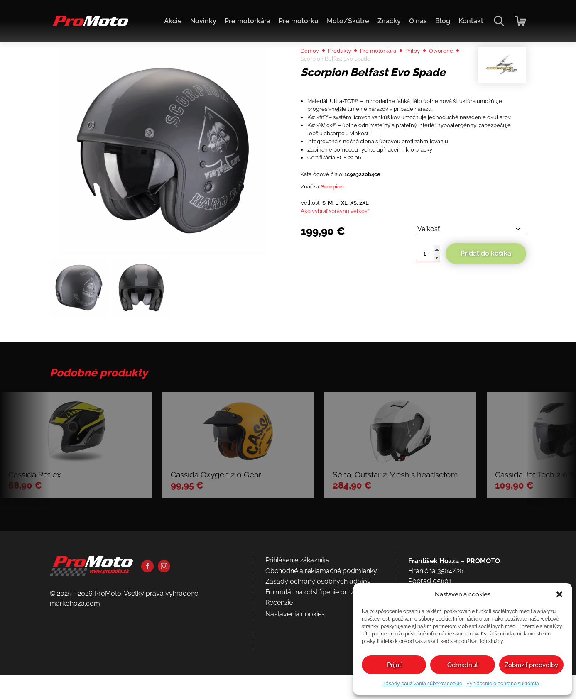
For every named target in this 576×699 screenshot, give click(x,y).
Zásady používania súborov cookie (422, 684)
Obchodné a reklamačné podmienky (321, 636)
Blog (442, 21)
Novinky (203, 21)
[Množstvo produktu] (428, 322)
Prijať (394, 665)
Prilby (432, 71)
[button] (559, 594)
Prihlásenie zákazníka (297, 626)
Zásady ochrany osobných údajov (318, 647)
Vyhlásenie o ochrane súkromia (502, 684)
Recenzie (279, 668)
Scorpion (340, 249)
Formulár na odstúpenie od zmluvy (319, 658)
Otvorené (315, 81)
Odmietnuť (462, 665)
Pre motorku (299, 21)
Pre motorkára (247, 21)
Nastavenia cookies (295, 680)
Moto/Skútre (348, 21)
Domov (312, 71)
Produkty (347, 71)
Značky (389, 21)
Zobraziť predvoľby (531, 665)
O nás (418, 21)
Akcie (173, 21)
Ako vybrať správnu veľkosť (343, 277)
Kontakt (470, 21)
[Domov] (89, 25)
